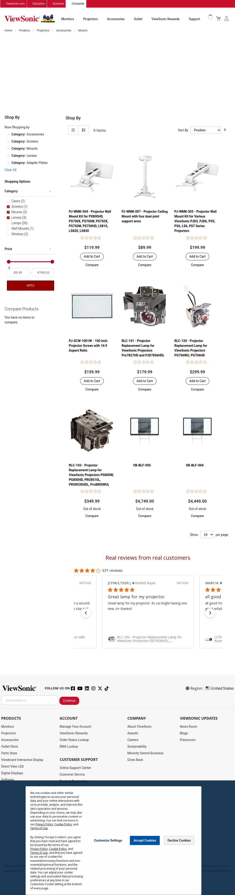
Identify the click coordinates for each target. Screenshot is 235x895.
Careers (132, 740)
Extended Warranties (74, 808)
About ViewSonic (139, 727)
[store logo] (30, 19)
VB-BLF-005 (142, 465)
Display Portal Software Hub (80, 794)
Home (9, 30)
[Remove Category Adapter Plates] (8, 163)
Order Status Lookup (74, 740)
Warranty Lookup (72, 801)
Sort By (183, 130)
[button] (91, 265)
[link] (148, 639)
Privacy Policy (98, 861)
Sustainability (136, 747)
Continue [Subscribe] (69, 701)
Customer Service (72, 775)
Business (58, 4)
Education (39, 4)
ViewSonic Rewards (165, 19)
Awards (132, 733)
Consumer (78, 4)
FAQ (62, 814)
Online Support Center (75, 768)
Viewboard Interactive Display (22, 760)
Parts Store (9, 753)
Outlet (138, 19)
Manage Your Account (75, 727)
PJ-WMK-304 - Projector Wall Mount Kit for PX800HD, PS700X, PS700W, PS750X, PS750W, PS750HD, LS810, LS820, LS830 (90, 221)
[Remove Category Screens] (8, 141)
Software (7, 780)
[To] (43, 272)
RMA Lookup (69, 747)
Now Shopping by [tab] (17, 127)
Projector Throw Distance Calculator (85, 834)
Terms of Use (117, 861)
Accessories (116, 19)
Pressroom (188, 740)
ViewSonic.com (15, 4)
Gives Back (135, 760)
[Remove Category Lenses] (8, 155)
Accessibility (69, 828)
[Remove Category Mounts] (8, 148)
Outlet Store (9, 747)
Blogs (184, 733)
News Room (188, 727)
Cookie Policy (136, 861)
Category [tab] (11, 191)
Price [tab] (8, 249)
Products (25, 30)
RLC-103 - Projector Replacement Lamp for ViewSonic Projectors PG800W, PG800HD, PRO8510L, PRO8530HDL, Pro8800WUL (91, 475)
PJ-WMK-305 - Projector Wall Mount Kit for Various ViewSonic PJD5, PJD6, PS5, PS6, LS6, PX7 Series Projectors (195, 221)
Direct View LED (12, 766)
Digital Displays (12, 773)
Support (194, 19)
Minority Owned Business (145, 753)
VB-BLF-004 (195, 465)
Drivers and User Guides (77, 788)
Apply (30, 285)
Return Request (70, 841)
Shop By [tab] (73, 118)
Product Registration (74, 781)
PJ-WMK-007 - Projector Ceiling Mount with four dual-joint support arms (145, 216)
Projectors (90, 19)
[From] (18, 272)
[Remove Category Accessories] (8, 134)
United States (219, 688)
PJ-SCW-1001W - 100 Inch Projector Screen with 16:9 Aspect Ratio (88, 345)
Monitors (67, 19)
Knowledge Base (71, 821)
